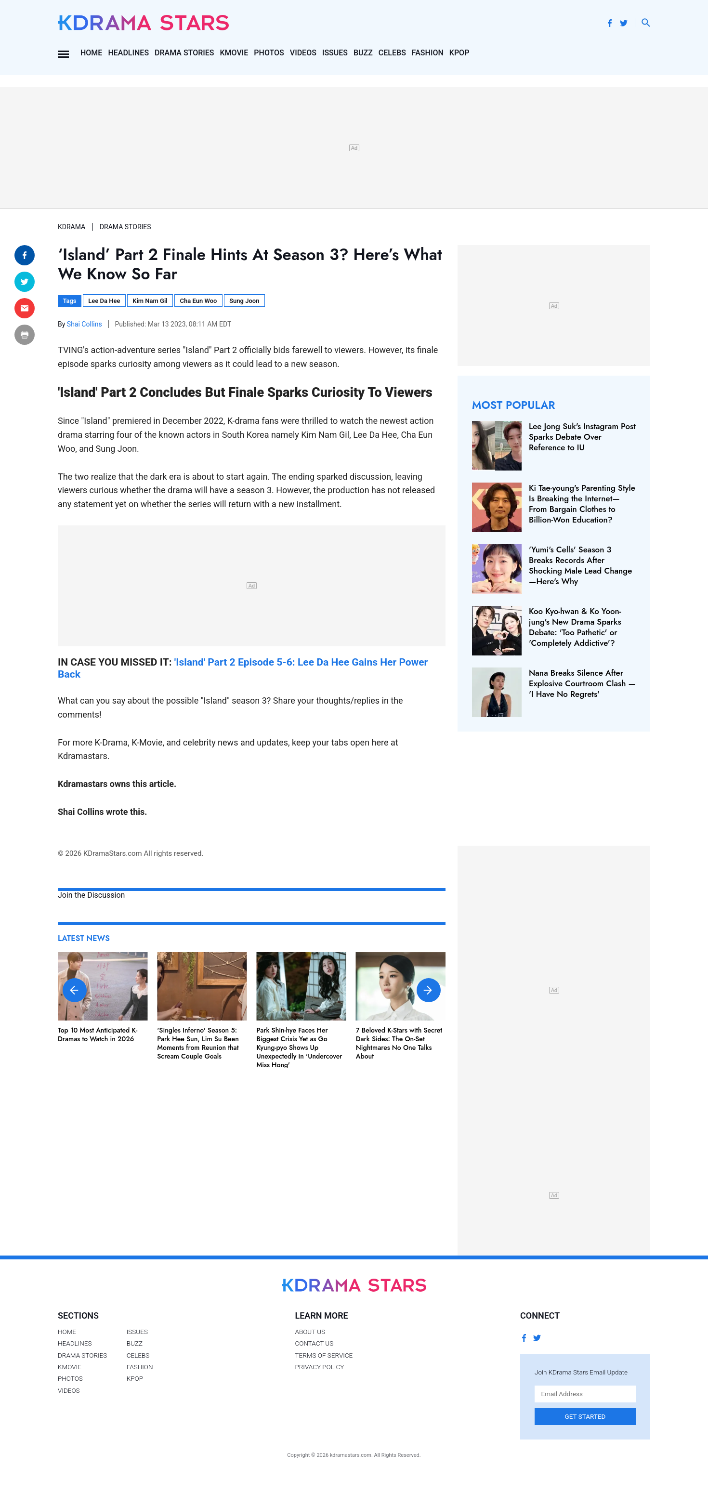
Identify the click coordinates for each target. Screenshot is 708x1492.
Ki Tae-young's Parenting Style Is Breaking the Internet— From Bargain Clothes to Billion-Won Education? (582, 503)
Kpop (459, 52)
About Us (310, 1331)
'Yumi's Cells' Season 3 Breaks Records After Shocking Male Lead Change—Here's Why (580, 565)
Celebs (392, 52)
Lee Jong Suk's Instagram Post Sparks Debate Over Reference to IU (582, 436)
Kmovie (234, 52)
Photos (269, 52)
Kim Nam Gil (149, 300)
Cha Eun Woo (198, 300)
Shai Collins (85, 324)
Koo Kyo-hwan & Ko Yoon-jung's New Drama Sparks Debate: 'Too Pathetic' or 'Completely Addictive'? (575, 627)
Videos (303, 52)
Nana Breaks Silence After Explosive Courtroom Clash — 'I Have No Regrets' (582, 683)
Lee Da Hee (104, 300)
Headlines (128, 52)
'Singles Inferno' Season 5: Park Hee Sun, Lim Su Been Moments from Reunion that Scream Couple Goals (198, 1043)
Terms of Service (324, 1355)
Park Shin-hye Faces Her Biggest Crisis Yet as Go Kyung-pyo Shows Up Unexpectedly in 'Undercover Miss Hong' (299, 1047)
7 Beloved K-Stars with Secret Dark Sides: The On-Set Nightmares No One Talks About (399, 1043)
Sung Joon (244, 300)
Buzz (363, 52)
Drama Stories (184, 52)
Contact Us (314, 1343)
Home (91, 52)
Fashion (428, 52)
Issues (335, 52)
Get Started (585, 1416)
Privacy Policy (319, 1367)
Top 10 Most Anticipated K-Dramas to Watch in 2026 (97, 1034)
